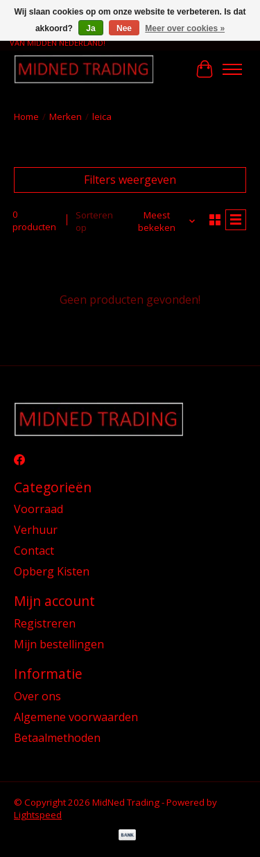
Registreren (45, 623)
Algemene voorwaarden (76, 717)
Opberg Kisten (51, 571)
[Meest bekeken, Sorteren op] (162, 221)
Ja (90, 28)
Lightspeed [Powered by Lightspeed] (38, 814)
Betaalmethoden (57, 737)
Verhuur (36, 529)
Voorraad (38, 509)
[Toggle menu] (232, 69)
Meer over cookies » (185, 28)
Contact (34, 550)
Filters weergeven (130, 179)
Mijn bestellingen (59, 644)
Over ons (37, 696)
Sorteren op (94, 221)
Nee (124, 28)
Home (26, 116)
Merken (65, 116)
